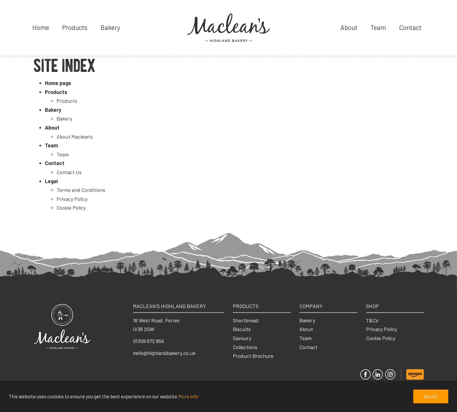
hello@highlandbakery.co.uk (164, 353)
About (348, 27)
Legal (51, 181)
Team (378, 27)
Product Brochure (253, 356)
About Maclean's (75, 136)
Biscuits (242, 329)
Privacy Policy (72, 199)
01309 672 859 (148, 341)
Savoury (242, 338)
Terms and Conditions (81, 190)
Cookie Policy (71, 207)
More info (188, 396)
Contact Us (69, 172)
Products (74, 27)
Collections (245, 347)
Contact (410, 27)
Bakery (110, 27)
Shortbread (246, 320)
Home (40, 27)
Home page (58, 83)
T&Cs (372, 320)
